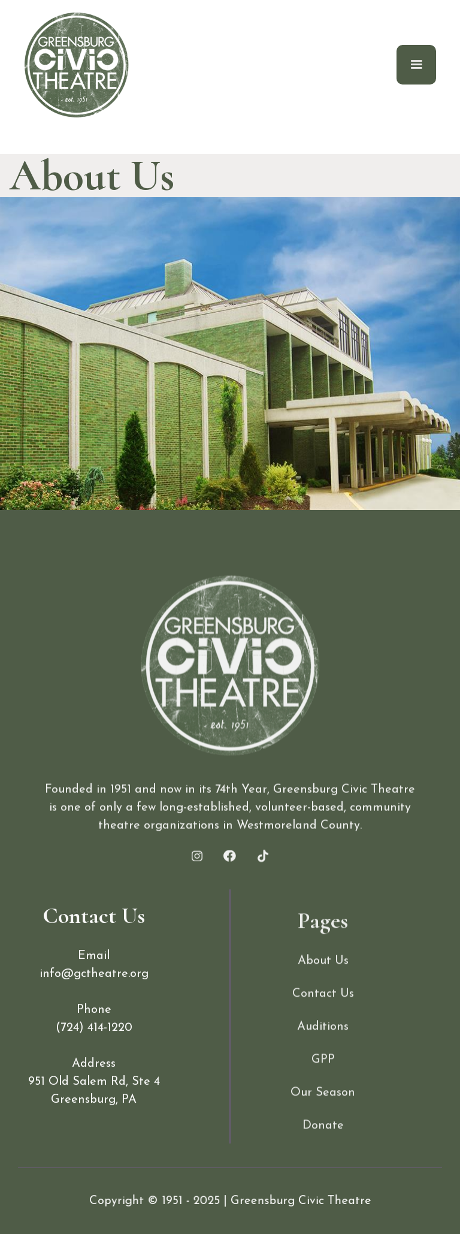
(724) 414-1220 (94, 1060)
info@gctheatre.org (94, 1006)
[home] (76, 65)
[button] (416, 65)
